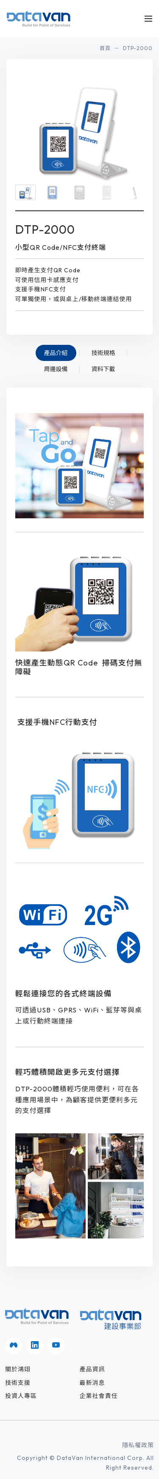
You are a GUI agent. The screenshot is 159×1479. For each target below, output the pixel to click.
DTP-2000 (138, 48)
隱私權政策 (138, 1445)
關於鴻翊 (18, 1369)
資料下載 (103, 369)
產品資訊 (92, 1369)
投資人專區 (21, 1396)
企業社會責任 (99, 1396)
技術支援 (18, 1383)
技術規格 (103, 353)
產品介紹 (56, 353)
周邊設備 (56, 369)
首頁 (105, 48)
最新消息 (92, 1383)
